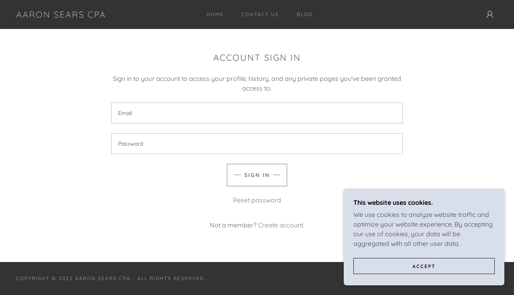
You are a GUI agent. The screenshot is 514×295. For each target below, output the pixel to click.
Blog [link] (304, 14)
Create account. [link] (281, 225)
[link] (61, 15)
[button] (490, 14)
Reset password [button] (257, 200)
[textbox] (256, 113)
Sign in (257, 175)
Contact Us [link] (260, 14)
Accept (424, 266)
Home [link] (215, 14)
